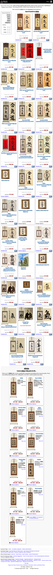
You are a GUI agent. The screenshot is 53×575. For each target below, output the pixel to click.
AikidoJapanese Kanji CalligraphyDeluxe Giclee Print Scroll (8, 88)
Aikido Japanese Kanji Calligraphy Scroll (9, 124)
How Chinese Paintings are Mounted (31, 551)
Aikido (21, 378)
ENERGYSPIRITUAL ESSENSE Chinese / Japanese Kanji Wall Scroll (43, 295)
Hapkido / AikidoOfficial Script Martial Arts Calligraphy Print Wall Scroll (9, 269)
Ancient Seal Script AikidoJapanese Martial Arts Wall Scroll (26, 157)
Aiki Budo (20, 517)
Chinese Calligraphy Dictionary (7, 557)
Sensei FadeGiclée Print (23, 268)
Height (8, 20)
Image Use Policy (12, 565)
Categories (7, 22)
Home (10, 549)
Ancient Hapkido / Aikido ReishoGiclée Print (25, 211)
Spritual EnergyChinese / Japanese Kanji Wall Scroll (8, 326)
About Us (13, 554)
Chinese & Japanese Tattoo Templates (22, 552)
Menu (49, 2)
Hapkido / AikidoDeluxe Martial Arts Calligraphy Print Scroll (9, 242)
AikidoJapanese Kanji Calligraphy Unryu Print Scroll (9, 215)
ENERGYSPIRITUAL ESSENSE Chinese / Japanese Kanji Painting (26, 291)
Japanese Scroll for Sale (28, 561)
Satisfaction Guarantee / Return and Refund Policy (34, 565)
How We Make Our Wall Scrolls (16, 551)
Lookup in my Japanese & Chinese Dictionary (36, 518)
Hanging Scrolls (37, 559)
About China (18, 554)
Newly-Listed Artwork (26, 549)
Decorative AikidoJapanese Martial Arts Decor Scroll (26, 120)
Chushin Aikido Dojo (22, 460)
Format (8, 14)
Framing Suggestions (17, 556)
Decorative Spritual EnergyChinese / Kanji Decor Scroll (17, 356)
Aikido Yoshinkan (39, 408)
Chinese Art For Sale (5, 561)
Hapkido (39, 459)
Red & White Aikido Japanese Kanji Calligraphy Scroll (47, 51)
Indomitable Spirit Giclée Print (42, 265)
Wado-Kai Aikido (39, 433)
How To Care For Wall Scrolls (7, 552)
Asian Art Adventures (33, 554)
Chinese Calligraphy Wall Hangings (8, 560)
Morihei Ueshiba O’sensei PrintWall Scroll (8, 296)
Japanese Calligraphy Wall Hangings (25, 560)
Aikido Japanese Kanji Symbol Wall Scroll (43, 89)
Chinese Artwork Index (46, 560)
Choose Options (5, 196)
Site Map (26, 563)
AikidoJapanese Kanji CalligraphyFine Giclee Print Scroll (43, 242)
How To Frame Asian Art (28, 556)
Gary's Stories (25, 554)
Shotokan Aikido (22, 407)
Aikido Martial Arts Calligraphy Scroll (9, 61)
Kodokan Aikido (21, 433)
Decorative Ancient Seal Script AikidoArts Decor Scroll (43, 158)
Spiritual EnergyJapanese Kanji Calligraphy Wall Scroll (44, 325)
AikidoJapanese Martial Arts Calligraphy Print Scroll (44, 185)
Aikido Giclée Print (5, 180)
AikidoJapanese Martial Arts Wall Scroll (26, 188)
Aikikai (21, 488)
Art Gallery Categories (16, 549)
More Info (24, 385)
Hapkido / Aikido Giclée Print (42, 210)
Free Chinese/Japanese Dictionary (41, 556)
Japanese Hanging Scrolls (16, 561)
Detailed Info (18, 39)
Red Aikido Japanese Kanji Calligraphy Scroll (26, 61)
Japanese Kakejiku (19, 559)
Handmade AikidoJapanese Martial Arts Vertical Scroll (44, 120)
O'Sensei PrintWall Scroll (25, 322)
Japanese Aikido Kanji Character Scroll (24, 32)
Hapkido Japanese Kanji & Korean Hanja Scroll (35, 356)
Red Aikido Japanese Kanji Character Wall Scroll (9, 153)
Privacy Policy (19, 565)
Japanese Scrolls (37, 560)
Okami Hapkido (38, 488)
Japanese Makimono (28, 559)
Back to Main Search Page (6, 5)
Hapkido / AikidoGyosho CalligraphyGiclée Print (23, 239)
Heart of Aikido (38, 378)
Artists (8, 16)
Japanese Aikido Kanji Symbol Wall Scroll (41, 32)
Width (8, 18)
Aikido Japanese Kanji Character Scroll (27, 90)
